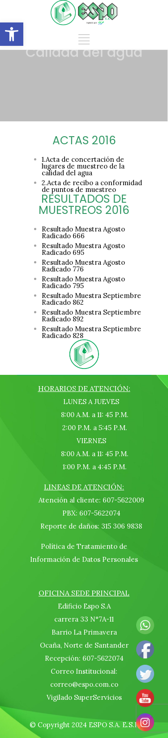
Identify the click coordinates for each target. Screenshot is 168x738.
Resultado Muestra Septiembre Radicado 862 (91, 299)
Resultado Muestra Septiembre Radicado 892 (91, 315)
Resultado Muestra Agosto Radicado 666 (83, 232)
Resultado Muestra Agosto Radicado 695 (83, 249)
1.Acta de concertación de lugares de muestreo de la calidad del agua (83, 166)
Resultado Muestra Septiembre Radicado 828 (91, 332)
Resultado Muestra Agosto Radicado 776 (83, 265)
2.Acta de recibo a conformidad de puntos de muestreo (92, 186)
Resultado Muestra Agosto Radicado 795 (83, 282)
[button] (11, 34)
